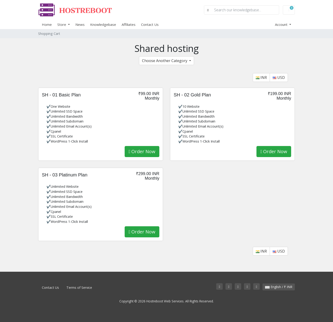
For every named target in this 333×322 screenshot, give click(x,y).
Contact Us (150, 24)
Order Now (142, 151)
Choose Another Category (165, 60)
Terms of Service (79, 287)
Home (47, 24)
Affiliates (129, 24)
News (80, 24)
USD (279, 77)
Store (62, 24)
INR (261, 77)
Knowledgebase (103, 24)
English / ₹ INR (278, 287)
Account (281, 24)
